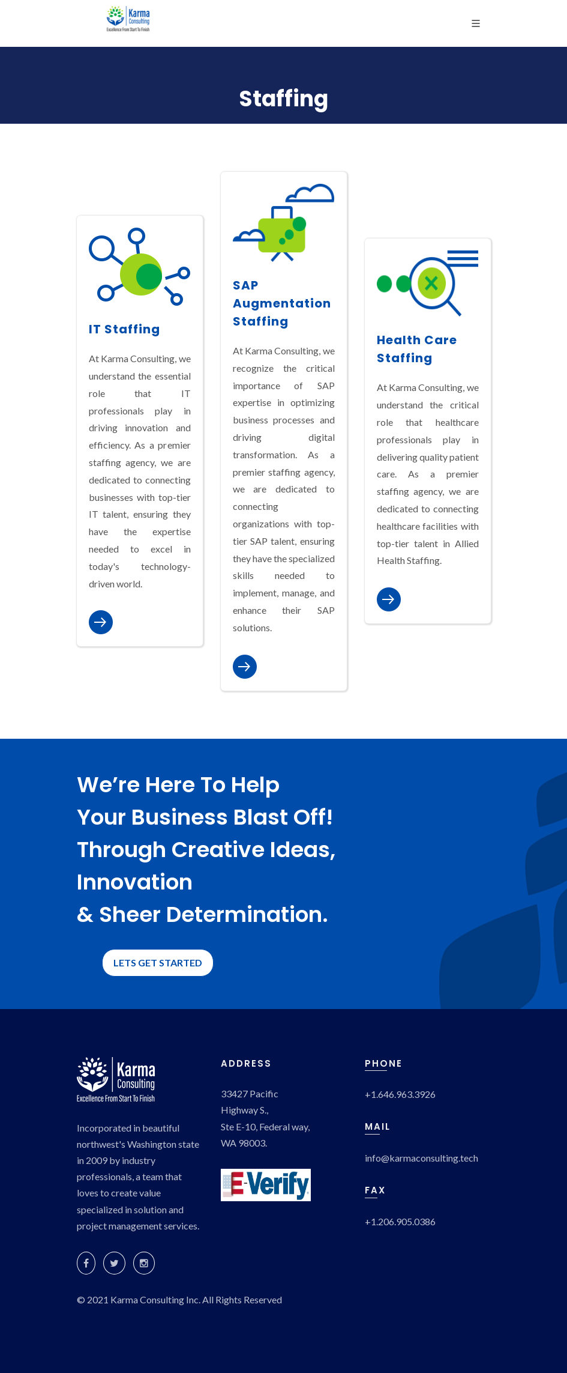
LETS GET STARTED (157, 962)
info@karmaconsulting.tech (421, 1157)
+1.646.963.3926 (400, 1094)
